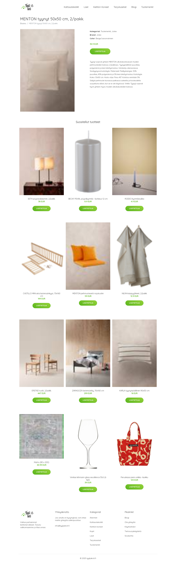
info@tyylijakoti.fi (62, 526)
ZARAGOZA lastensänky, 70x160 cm (88, 391)
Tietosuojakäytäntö (133, 532)
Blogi (133, 7)
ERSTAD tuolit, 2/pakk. (41, 391)
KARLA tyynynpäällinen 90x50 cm (134, 391)
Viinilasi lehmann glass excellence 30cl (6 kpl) (88, 479)
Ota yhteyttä (130, 523)
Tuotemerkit (147, 7)
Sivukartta (129, 536)
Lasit (86, 7)
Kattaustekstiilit (71, 7)
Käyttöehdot (130, 527)
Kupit (92, 532)
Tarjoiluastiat (120, 7)
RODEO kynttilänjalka (134, 199)
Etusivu (23, 24)
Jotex (114, 32)
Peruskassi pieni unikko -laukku (134, 478)
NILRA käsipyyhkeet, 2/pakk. (134, 294)
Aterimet (93, 518)
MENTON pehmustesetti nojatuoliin (88, 294)
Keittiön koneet (101, 7)
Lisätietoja (100, 52)
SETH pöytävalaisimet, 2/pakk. (41, 199)
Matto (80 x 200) (41, 463)
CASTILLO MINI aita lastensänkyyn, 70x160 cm (41, 295)
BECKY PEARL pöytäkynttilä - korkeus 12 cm (88, 199)
